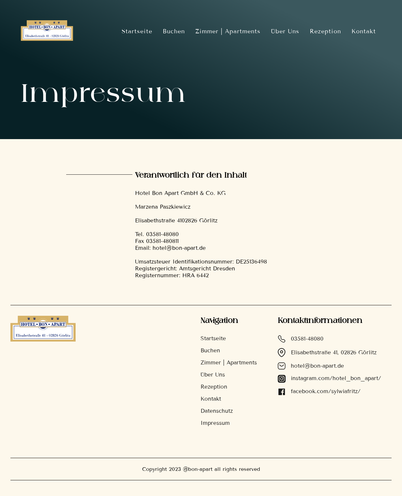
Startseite (137, 31)
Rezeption (325, 31)
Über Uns (285, 31)
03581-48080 (300, 339)
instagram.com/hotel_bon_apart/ (329, 379)
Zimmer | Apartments (228, 31)
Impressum (215, 423)
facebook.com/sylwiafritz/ (319, 392)
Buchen (174, 31)
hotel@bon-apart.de (311, 366)
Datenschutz (217, 411)
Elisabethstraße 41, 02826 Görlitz (327, 352)
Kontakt (363, 31)
